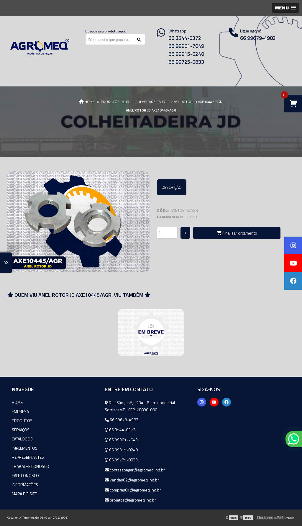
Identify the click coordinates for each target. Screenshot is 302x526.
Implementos (24, 448)
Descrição (172, 187)
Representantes (28, 457)
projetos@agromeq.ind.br (130, 500)
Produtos (22, 420)
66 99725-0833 (186, 62)
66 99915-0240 (186, 54)
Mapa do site (24, 494)
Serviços (20, 430)
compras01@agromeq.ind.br (133, 490)
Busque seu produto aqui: (105, 31)
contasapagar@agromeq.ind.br (135, 470)
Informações (25, 484)
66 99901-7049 (186, 46)
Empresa (20, 411)
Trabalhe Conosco (30, 466)
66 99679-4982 (121, 420)
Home (17, 402)
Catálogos (22, 439)
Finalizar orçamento (237, 233)
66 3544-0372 (184, 38)
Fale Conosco (25, 475)
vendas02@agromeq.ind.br (132, 480)
